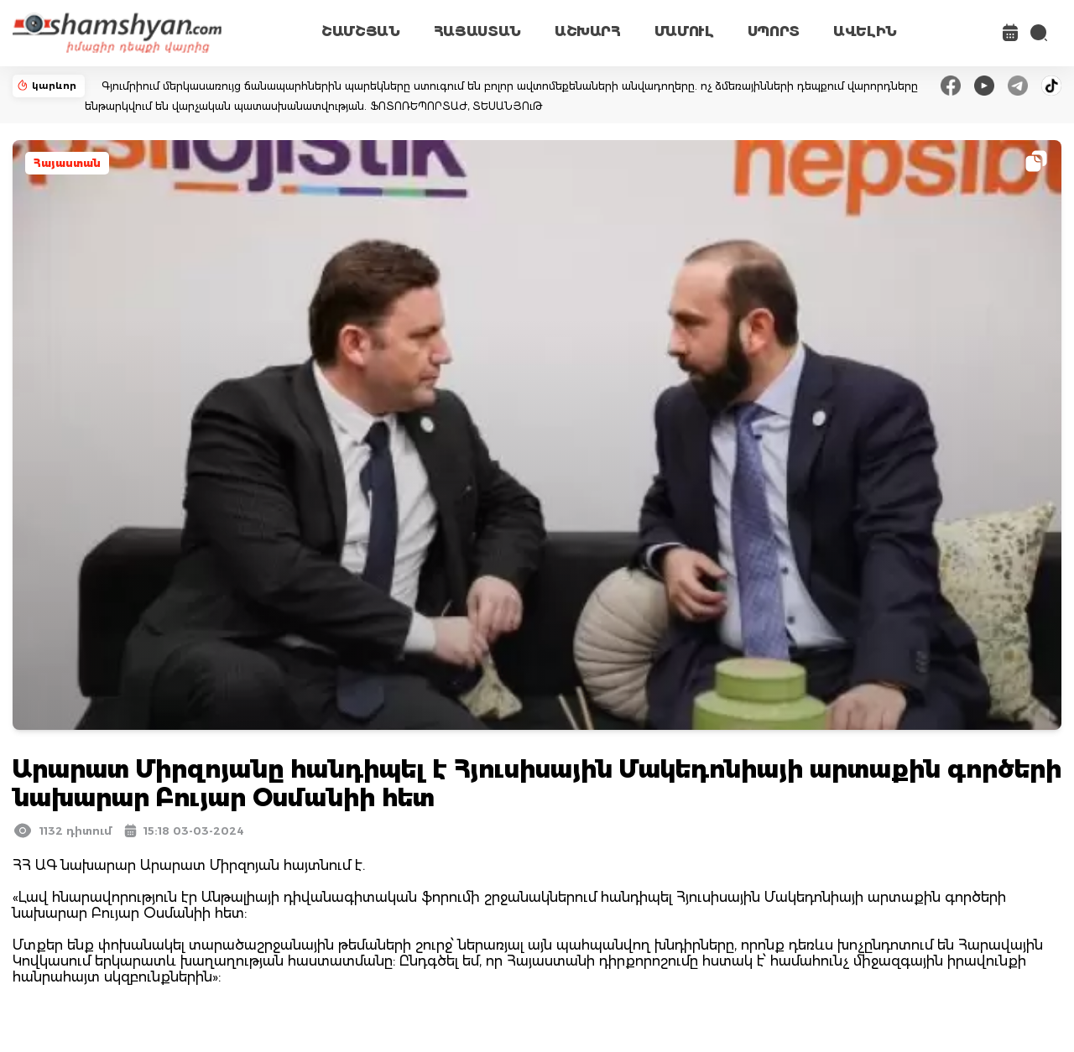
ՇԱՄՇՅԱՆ (360, 31)
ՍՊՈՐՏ (774, 31)
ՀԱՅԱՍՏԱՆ (477, 31)
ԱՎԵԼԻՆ (865, 31)
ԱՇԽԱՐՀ (588, 31)
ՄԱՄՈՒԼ (684, 31)
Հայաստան (67, 163)
